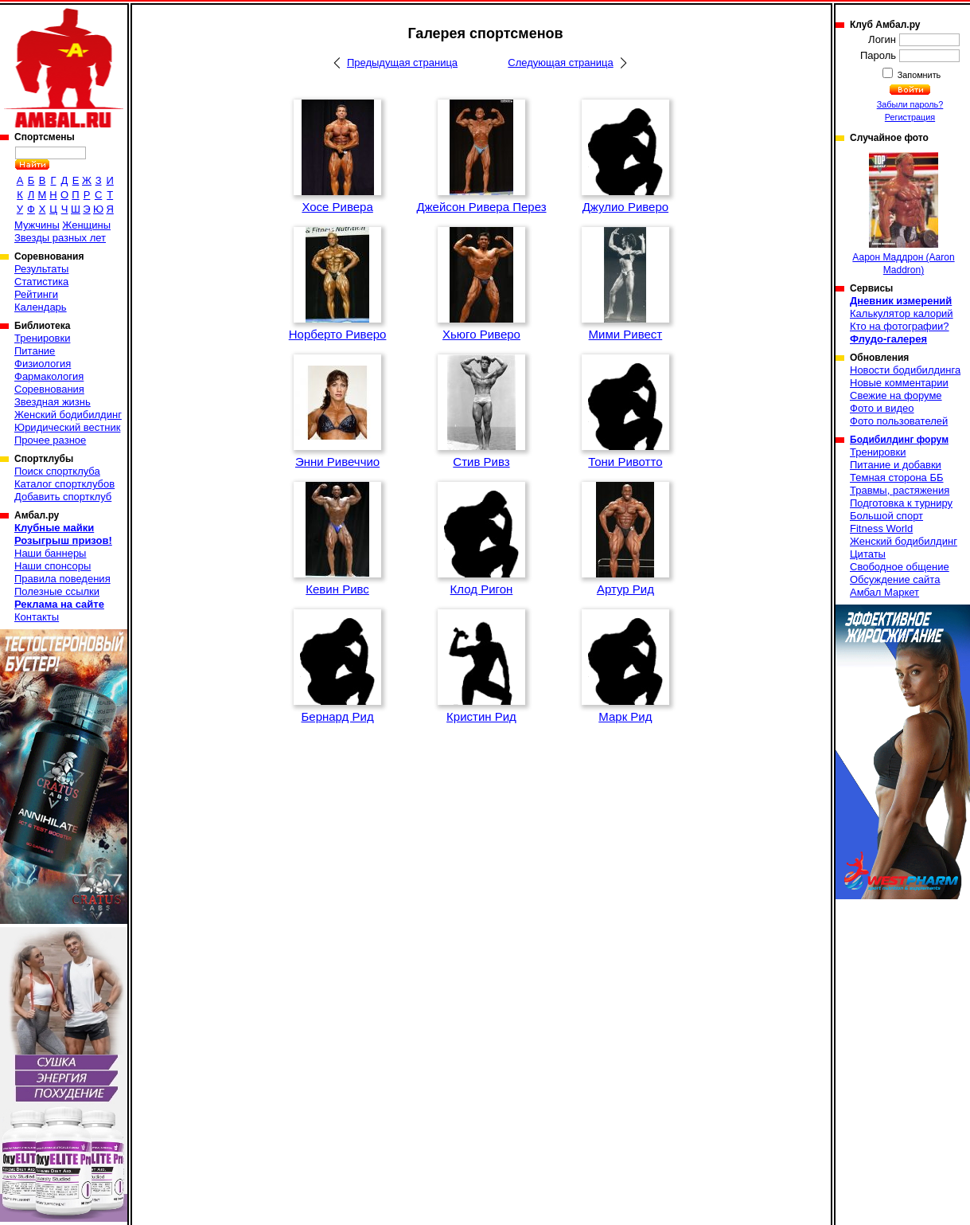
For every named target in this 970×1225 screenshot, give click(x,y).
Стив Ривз (481, 461)
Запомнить (918, 75)
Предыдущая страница (402, 62)
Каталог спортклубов (64, 484)
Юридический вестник (67, 427)
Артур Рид (625, 589)
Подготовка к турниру (901, 503)
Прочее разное (50, 440)
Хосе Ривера (337, 206)
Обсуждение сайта (895, 579)
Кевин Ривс (337, 589)
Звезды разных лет (60, 238)
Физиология (42, 364)
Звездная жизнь (52, 402)
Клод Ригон (481, 589)
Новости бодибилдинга (905, 370)
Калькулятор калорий (901, 313)
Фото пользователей (899, 421)
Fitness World (881, 528)
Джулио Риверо (625, 206)
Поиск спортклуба (57, 471)
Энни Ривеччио (337, 461)
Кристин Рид (481, 716)
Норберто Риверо (338, 334)
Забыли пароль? (910, 104)
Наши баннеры (50, 553)
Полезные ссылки (56, 591)
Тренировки (42, 338)
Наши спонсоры (52, 566)
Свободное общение (899, 567)
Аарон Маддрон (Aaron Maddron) (903, 214)
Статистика (41, 282)
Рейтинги (36, 294)
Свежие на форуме (896, 395)
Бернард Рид (337, 716)
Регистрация (910, 117)
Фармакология (49, 376)
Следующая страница (560, 62)
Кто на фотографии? (899, 326)
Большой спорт (886, 516)
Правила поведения (62, 579)
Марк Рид (625, 716)
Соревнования (49, 389)
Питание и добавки (895, 465)
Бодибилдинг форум (899, 439)
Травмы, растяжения (899, 490)
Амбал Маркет (884, 592)
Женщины (86, 225)
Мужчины (37, 225)
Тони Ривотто (625, 461)
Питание (34, 351)
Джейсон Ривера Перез (481, 206)
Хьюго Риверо (481, 334)
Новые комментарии (899, 383)
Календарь (40, 307)
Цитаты (868, 554)
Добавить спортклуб (62, 497)
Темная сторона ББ (897, 477)
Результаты (41, 269)
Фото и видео (882, 408)
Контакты (36, 617)
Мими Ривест (626, 334)
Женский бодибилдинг (68, 415)
